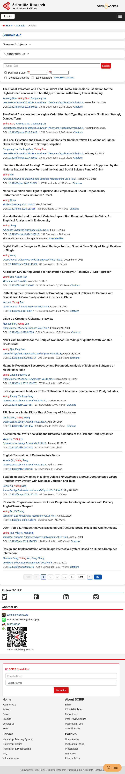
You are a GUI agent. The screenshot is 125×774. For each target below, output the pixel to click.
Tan (8, 532)
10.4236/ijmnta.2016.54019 (22, 132)
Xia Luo (7, 302)
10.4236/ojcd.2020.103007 (22, 383)
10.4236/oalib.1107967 (20, 404)
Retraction (70, 753)
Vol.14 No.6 (42, 230)
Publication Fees (74, 723)
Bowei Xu (8, 486)
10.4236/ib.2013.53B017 (21, 285)
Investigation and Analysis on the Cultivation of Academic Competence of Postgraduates (60, 391)
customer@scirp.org (17, 614)
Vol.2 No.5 (46, 562)
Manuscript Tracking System (18, 739)
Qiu (8, 277)
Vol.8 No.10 (40, 400)
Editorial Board (44, 77)
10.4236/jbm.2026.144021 (22, 520)
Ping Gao (20, 349)
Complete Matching (19, 77)
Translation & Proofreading (17, 748)
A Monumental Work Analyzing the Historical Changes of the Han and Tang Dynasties (58, 434)
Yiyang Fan (21, 277)
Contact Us (8, 723)
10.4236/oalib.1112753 (20, 447)
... (65, 577)
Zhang (10, 374)
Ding (20, 486)
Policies (71, 734)
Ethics (68, 704)
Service (8, 734)
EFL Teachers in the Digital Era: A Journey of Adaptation (39, 412)
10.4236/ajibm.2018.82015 (22, 183)
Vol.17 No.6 (61, 537)
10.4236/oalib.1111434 (20, 426)
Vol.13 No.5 (56, 490)
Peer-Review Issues (75, 719)
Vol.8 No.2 (70, 178)
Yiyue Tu (7, 439)
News (6, 728)
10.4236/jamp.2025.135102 (22, 494)
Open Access (72, 739)
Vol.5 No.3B (20, 281)
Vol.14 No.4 (49, 515)
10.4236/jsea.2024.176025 (22, 541)
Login (8, 16)
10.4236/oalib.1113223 (20, 469)
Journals (20, 25)
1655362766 (13, 624)
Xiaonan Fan (9, 323)
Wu (8, 174)
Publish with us (16, 54)
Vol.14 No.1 (56, 259)
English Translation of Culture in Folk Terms (31, 455)
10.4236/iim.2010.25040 (21, 566)
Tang (22, 460)
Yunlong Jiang (25, 396)
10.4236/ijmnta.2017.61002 (22, 157)
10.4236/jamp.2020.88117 (22, 357)
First (28, 577)
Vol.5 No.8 (43, 306)
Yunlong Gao (10, 98)
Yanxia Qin (8, 460)
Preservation (72, 748)
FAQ (5, 753)
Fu (18, 439)
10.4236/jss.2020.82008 (21, 332)
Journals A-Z (9, 704)
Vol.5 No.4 (77, 102)
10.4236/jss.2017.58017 (21, 311)
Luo (23, 323)
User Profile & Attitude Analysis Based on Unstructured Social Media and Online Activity (60, 527)
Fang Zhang (38, 558)
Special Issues (72, 728)
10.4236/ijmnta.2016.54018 (22, 106)
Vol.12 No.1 (40, 443)
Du (8, 511)
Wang (9, 255)
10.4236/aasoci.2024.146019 (23, 234)
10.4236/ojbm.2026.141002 (22, 264)
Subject (7, 709)
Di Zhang (19, 511)
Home (9, 25)
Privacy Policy (72, 758)
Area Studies (56, 238)
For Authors (71, 714)
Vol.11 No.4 (40, 421)
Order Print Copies (12, 744)
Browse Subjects (17, 44)
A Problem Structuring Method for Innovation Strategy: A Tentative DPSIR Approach (57, 271)
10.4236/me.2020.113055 (22, 208)
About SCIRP (74, 699)
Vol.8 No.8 (55, 353)
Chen (9, 200)
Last (80, 577)
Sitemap (7, 719)
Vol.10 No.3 (48, 379)
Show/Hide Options (63, 77)
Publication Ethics (74, 744)
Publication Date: (17, 72)
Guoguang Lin (38, 98)
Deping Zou (9, 417)
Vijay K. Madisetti (24, 532)
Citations (78, 106)
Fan (18, 302)
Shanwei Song (10, 558)
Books (6, 714)
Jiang (9, 225)
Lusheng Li (24, 374)
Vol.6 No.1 (77, 153)
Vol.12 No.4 (40, 464)
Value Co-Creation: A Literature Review (28, 318)
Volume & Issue (11, 758)
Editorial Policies (74, 709)
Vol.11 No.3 (28, 204)
